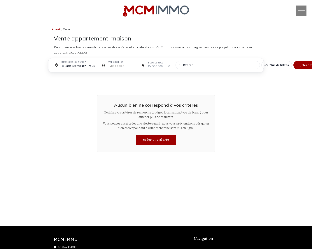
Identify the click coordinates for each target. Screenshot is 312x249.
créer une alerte (156, 139)
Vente (66, 29)
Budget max (155, 63)
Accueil (56, 29)
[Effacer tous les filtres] (218, 65)
